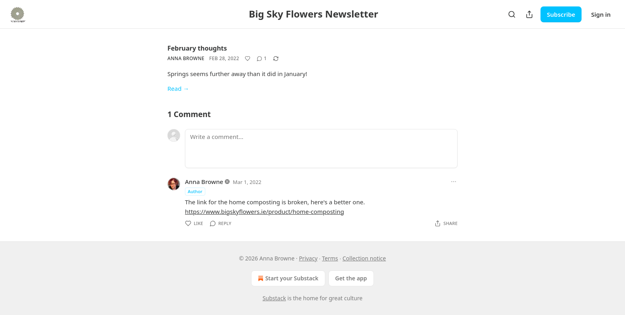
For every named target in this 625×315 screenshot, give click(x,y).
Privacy (308, 258)
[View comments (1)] (261, 58)
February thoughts (197, 48)
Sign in (601, 14)
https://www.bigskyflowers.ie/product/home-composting (264, 211)
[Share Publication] (529, 14)
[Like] (247, 58)
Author (195, 191)
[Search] (512, 14)
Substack (274, 298)
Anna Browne (185, 58)
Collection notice (364, 258)
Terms (330, 258)
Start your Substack (287, 278)
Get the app (351, 278)
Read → (178, 88)
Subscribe (561, 14)
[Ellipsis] (453, 181)
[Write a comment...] (321, 148)
